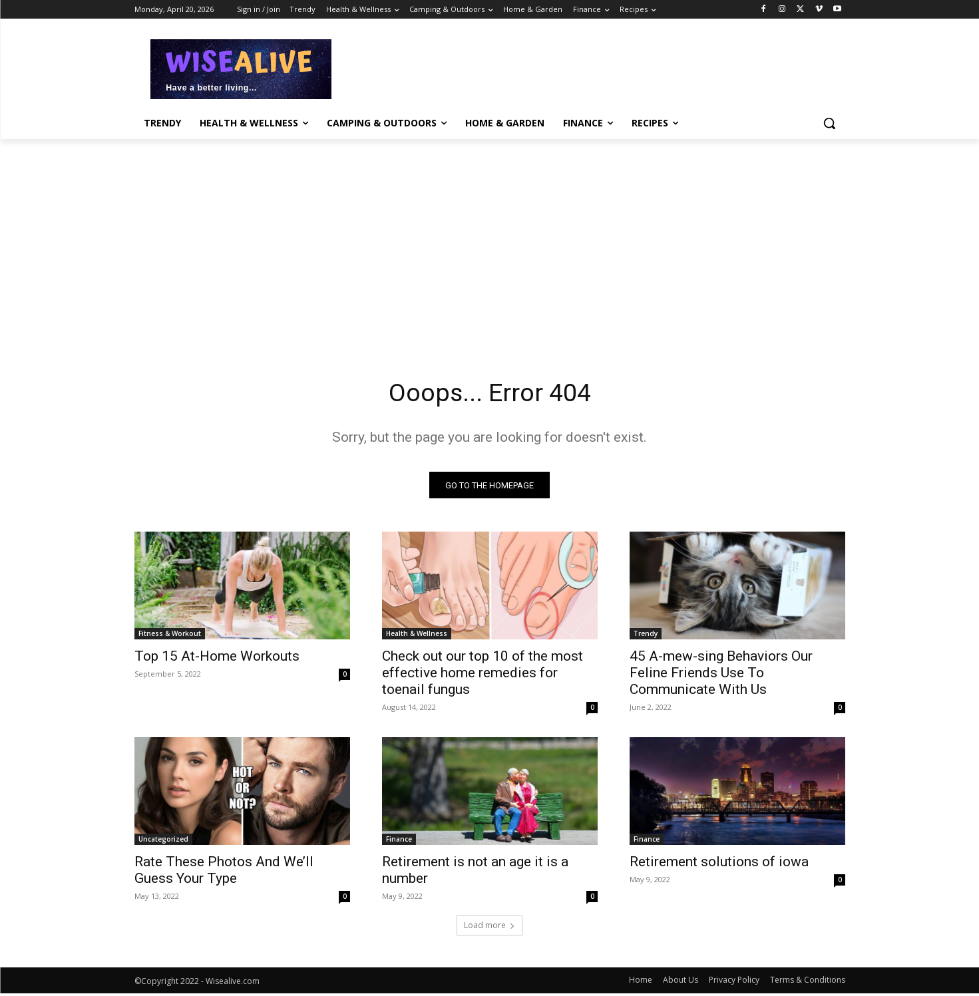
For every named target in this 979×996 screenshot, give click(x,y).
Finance (399, 841)
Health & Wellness (416, 636)
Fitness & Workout (169, 636)
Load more (489, 927)
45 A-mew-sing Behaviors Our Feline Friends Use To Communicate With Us (721, 675)
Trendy (646, 636)
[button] (829, 123)
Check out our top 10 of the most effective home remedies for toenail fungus (482, 675)
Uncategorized (163, 841)
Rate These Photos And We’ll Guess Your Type (223, 872)
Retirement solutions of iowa (719, 864)
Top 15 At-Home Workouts (216, 659)
